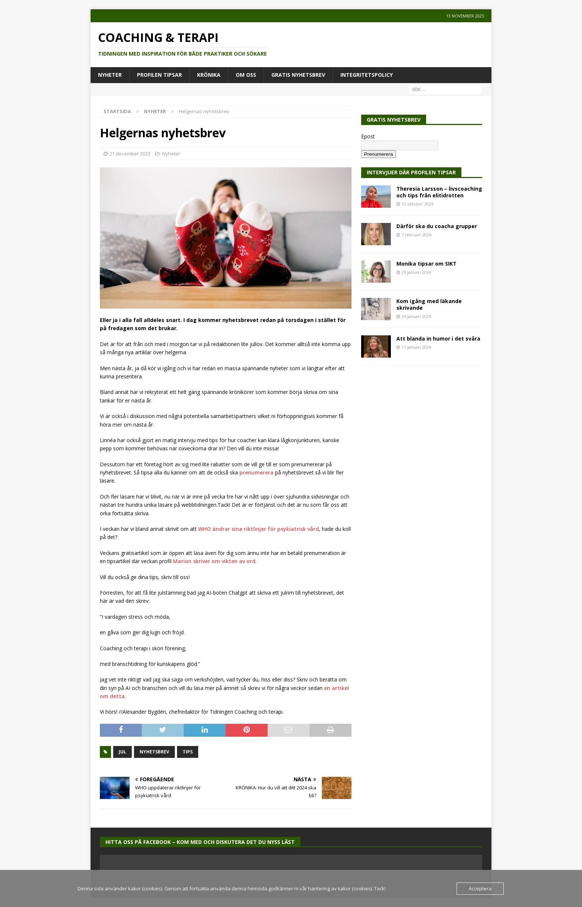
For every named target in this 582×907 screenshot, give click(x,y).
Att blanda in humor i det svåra (438, 338)
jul (122, 752)
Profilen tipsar (159, 74)
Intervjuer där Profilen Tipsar (411, 172)
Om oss (246, 74)
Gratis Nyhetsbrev (298, 74)
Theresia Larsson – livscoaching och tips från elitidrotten (439, 192)
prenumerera (256, 472)
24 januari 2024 (416, 316)
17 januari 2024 (416, 347)
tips (188, 752)
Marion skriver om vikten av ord (214, 561)
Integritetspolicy (366, 74)
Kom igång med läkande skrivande (429, 304)
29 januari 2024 (416, 272)
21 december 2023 (129, 153)
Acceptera (480, 888)
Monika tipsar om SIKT (426, 263)
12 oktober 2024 (417, 204)
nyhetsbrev (154, 752)
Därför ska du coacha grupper (436, 226)
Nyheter (110, 74)
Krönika (208, 74)
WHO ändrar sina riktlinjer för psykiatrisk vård (258, 528)
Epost (368, 136)
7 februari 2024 (416, 234)
